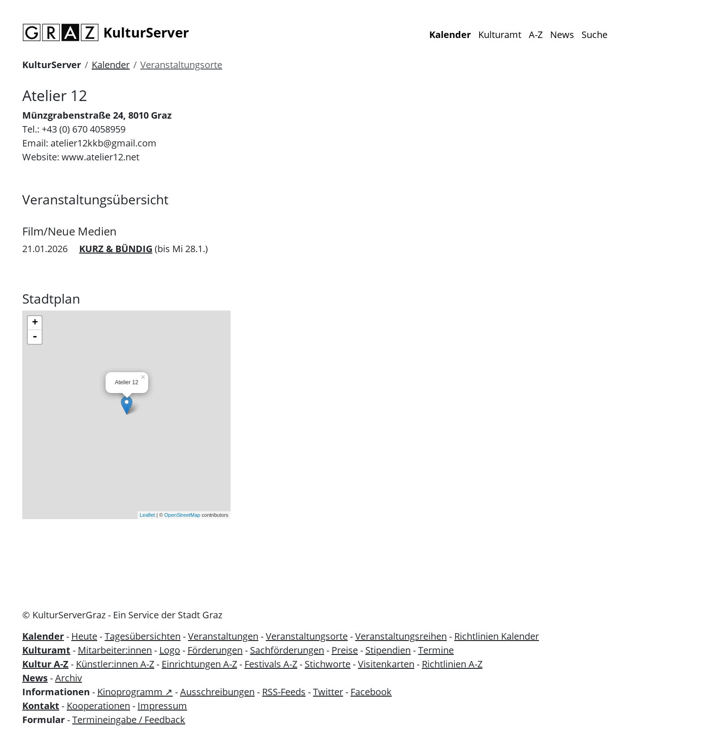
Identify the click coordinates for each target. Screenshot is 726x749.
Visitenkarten (386, 664)
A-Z (536, 34)
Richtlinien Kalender (496, 636)
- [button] (34, 337)
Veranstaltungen (223, 636)
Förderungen (215, 650)
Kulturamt (499, 34)
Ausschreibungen (217, 692)
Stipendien (388, 650)
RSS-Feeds (284, 692)
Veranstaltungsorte (181, 64)
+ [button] (35, 323)
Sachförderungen (287, 650)
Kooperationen (98, 705)
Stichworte (327, 664)
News (562, 34)
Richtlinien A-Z (452, 664)
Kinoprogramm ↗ (135, 692)
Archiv (68, 678)
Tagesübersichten (143, 636)
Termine (436, 650)
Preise (345, 650)
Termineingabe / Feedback (128, 719)
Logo (169, 650)
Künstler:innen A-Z (115, 664)
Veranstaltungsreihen (401, 636)
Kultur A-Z (45, 664)
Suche (594, 34)
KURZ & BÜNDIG (115, 248)
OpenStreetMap (182, 515)
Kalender (450, 34)
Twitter (328, 692)
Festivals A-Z (270, 664)
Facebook (371, 692)
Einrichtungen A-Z (199, 664)
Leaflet (147, 515)
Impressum (162, 705)
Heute (84, 636)
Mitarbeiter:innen (115, 650)
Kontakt (40, 705)
